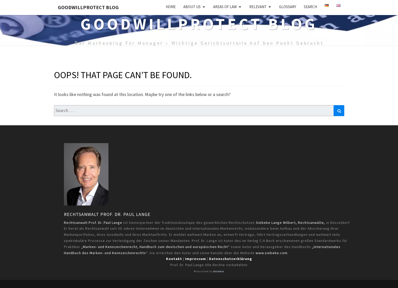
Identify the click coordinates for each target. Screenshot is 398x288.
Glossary (287, 6)
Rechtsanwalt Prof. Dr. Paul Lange (107, 214)
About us (192, 6)
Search (310, 6)
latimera (218, 271)
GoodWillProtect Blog (88, 7)
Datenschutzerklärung (230, 258)
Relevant (258, 6)
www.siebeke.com (271, 253)
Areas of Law (225, 6)
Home (171, 6)
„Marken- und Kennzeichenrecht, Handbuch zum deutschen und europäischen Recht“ (155, 246)
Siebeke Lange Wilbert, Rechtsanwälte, (290, 222)
